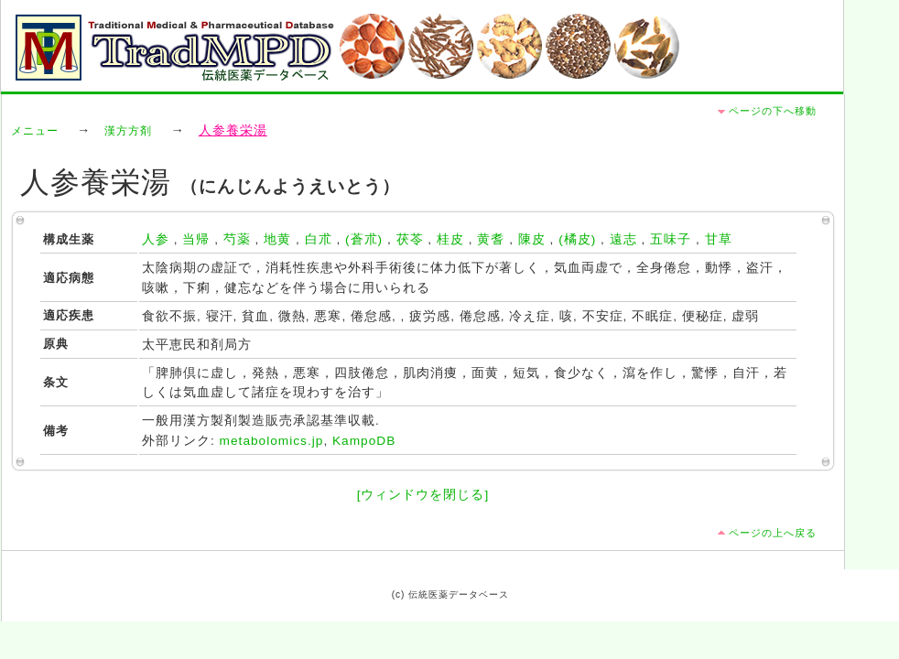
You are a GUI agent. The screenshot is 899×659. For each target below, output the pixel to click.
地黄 (277, 239)
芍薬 (237, 239)
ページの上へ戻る (773, 532)
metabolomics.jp (272, 441)
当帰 (196, 239)
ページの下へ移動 (773, 110)
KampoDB (363, 441)
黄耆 (490, 239)
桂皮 (450, 239)
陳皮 (532, 239)
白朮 (318, 239)
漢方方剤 (128, 130)
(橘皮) (577, 239)
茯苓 (410, 239)
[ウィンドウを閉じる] (423, 495)
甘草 (718, 239)
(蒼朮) (364, 239)
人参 (155, 239)
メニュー (35, 130)
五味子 (670, 239)
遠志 (623, 239)
